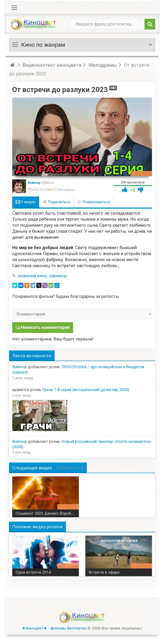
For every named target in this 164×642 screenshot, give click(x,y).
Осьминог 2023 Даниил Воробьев (46, 513)
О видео (25, 202)
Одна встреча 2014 (33, 572)
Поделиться (57, 202)
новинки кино (32, 275)
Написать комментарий (45, 327)
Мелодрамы (66, 189)
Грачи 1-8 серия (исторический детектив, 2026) (85, 389)
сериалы (58, 275)
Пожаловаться (93, 202)
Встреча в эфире (104, 572)
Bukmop (34, 183)
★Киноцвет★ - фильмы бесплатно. (54, 628)
